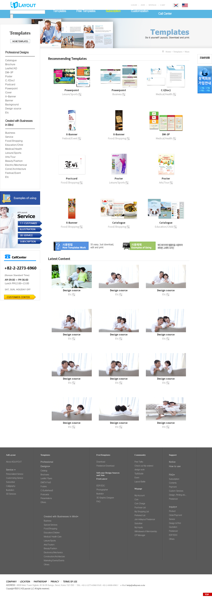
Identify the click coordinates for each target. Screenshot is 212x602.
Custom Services (176, 490)
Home (168, 51)
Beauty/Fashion (14, 160)
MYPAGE (152, 5)
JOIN (143, 5)
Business (10, 132)
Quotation (173, 526)
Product (172, 510)
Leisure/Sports (13, 152)
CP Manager (139, 535)
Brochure (10, 64)
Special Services (50, 524)
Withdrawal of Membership (145, 531)
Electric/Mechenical (16, 164)
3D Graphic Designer (105, 497)
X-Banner (10, 96)
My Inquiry (138, 527)
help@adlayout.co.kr (136, 585)
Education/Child (14, 144)
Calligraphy (10, 485)
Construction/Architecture (54, 556)
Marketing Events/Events (54, 560)
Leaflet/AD (11, 68)
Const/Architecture (15, 168)
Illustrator (100, 493)
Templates (59, 11)
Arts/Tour (10, 156)
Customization (139, 11)
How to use (175, 466)
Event (136, 477)
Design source (13, 108)
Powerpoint (11, 88)
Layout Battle (139, 481)
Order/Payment (175, 514)
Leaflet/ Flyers (46, 478)
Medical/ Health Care (52, 536)
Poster (8, 76)
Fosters (43, 486)
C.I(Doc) (10, 80)
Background (12, 104)
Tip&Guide (138, 473)
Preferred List (139, 515)
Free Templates (85, 11)
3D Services (11, 493)
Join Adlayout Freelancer (144, 519)
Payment (173, 486)
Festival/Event (13, 172)
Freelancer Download (105, 465)
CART (162, 5)
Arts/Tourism (49, 544)
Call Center (165, 13)
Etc (7, 112)
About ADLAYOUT (14, 461)
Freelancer (173, 498)
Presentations (46, 498)
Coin (136, 499)
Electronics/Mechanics (53, 552)
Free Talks (138, 461)
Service (9, 136)
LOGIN (134, 5)
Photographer (102, 489)
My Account (139, 495)
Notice (172, 461)
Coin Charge (139, 503)
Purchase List (139, 507)
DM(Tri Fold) (45, 482)
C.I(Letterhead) (46, 490)
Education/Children (52, 532)
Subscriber (10, 481)
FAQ (98, 501)
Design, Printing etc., (177, 494)
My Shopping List (141, 511)
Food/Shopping (14, 140)
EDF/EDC (100, 485)
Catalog (43, 470)
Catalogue (11, 60)
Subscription (174, 478)
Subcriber (138, 523)
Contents (173, 482)
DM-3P (9, 72)
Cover (8, 92)
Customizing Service (14, 477)
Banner (9, 100)
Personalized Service (14, 473)
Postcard (10, 84)
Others (43, 502)
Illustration (10, 489)
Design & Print (175, 523)
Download (100, 461)
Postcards (44, 494)
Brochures (44, 474)
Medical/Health (13, 148)
